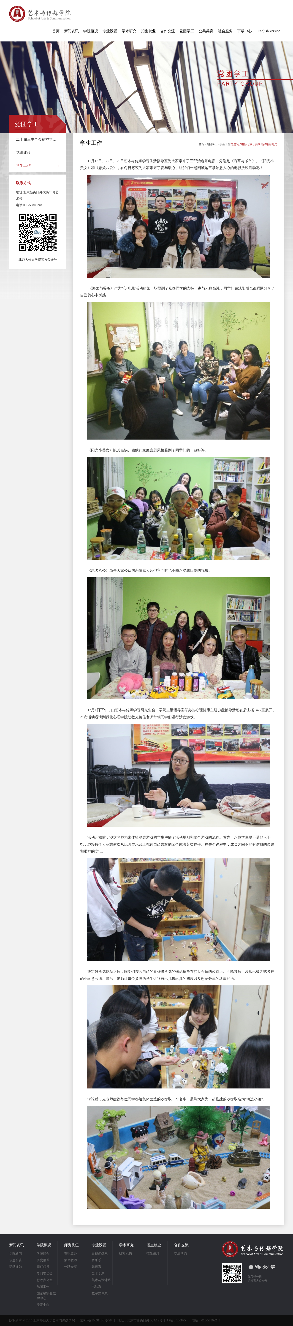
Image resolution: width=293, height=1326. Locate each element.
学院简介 (43, 1253)
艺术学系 (98, 1273)
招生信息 (152, 1253)
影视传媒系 (100, 1253)
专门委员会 (45, 1273)
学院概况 (90, 31)
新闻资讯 (71, 31)
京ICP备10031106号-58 (95, 1320)
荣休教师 (70, 1260)
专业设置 (110, 31)
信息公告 (15, 1260)
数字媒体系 (100, 1293)
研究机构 (125, 1253)
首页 (56, 31)
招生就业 (148, 31)
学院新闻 (15, 1253)
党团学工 (186, 31)
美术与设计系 (101, 1280)
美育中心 (43, 1305)
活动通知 (15, 1267)
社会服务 (225, 31)
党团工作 (43, 1286)
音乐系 (96, 1260)
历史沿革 (43, 1260)
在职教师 (70, 1253)
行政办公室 (45, 1280)
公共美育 (206, 31)
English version (269, 31)
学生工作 (23, 165)
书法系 (96, 1286)
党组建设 (23, 152)
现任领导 (43, 1267)
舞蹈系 (96, 1267)
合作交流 (167, 31)
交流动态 (180, 1253)
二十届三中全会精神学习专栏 (38, 139)
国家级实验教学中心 (46, 1296)
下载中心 (244, 31)
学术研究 (129, 31)
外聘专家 (70, 1267)
